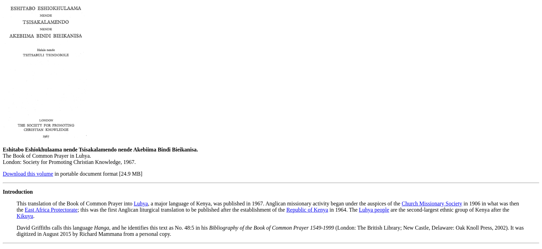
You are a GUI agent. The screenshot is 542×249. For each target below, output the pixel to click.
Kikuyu (25, 216)
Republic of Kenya (307, 210)
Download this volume (28, 174)
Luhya (141, 203)
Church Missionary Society (432, 203)
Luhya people (374, 210)
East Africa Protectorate (51, 210)
